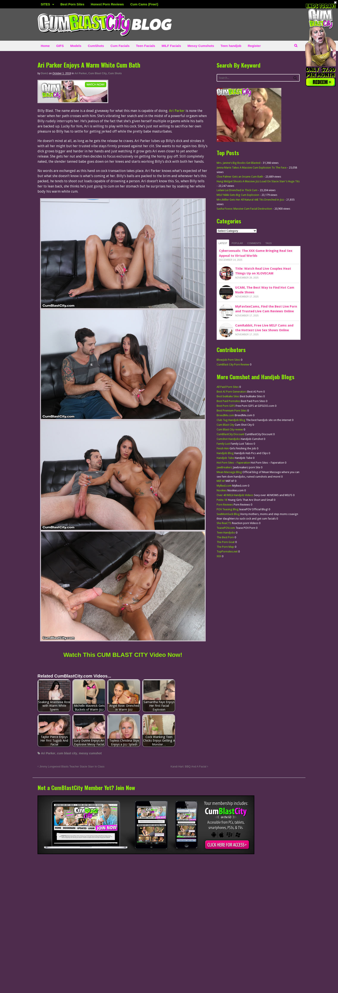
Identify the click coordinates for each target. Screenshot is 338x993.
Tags (268, 243)
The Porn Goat (226, 542)
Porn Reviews (225, 504)
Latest (223, 243)
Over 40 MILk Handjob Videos (235, 495)
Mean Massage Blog (229, 472)
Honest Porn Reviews (107, 4)
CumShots (96, 46)
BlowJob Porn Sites (228, 359)
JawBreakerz (224, 467)
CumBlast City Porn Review (233, 364)
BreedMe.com (225, 415)
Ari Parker (81, 73)
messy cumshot (90, 753)
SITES (45, 4)
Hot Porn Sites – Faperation (233, 462)
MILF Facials (171, 46)
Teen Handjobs (226, 532)
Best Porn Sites (72, 4)
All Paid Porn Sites (228, 386)
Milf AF (221, 481)
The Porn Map (225, 546)
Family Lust (223, 443)
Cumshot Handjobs (228, 439)
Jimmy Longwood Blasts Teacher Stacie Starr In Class (71, 766)
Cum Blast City (97, 73)
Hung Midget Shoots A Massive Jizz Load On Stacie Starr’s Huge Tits (258, 181)
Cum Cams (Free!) (144, 4)
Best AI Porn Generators (232, 391)
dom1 (44, 73)
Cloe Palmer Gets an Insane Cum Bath (240, 176)
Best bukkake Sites (228, 396)
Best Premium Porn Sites (232, 410)
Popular (237, 243)
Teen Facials (145, 46)
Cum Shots (115, 73)
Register (254, 46)
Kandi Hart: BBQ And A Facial (189, 766)
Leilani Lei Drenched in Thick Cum (237, 190)
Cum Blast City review (230, 429)
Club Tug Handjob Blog (231, 420)
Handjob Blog (225, 453)
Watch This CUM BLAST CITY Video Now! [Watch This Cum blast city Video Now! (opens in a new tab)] (122, 654)
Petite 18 (222, 499)
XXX (219, 556)
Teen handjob (231, 46)
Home (45, 46)
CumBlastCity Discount (230, 434)
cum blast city (67, 753)
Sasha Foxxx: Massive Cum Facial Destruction (244, 208)
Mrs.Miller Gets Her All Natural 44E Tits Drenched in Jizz (250, 199)
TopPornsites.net (227, 551)
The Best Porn (225, 537)
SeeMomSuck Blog (228, 514)
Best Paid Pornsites (228, 401)
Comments (254, 243)
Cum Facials (119, 46)
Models (75, 46)
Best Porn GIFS (226, 405)
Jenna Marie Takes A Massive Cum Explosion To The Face (251, 167)
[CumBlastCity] (73, 100)
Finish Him (223, 448)
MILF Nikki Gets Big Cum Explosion (238, 194)
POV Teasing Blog (228, 509)
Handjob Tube (225, 457)
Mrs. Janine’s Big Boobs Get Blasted (238, 162)
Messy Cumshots (201, 46)
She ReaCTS (224, 523)
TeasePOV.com (226, 527)
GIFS (60, 46)
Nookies (222, 490)
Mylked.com (224, 485)
